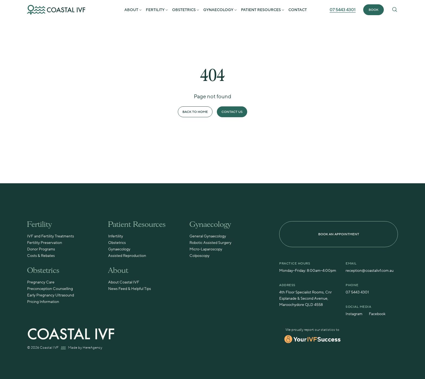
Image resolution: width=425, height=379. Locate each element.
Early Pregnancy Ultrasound (50, 295)
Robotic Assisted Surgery (210, 242)
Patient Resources (261, 10)
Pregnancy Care (40, 282)
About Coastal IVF (123, 282)
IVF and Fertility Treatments (50, 236)
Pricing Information (43, 301)
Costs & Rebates (41, 255)
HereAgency (92, 347)
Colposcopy (199, 255)
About (131, 10)
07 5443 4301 (343, 9)
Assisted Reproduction (127, 255)
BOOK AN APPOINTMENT (338, 234)
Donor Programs (41, 249)
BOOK (373, 10)
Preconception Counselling (50, 288)
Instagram (354, 314)
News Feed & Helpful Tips (129, 288)
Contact (297, 10)
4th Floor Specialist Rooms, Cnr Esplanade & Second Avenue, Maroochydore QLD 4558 (305, 298)
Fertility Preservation (44, 242)
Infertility (115, 236)
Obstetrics (184, 10)
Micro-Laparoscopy (205, 249)
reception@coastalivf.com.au (370, 270)
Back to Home (195, 112)
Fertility (155, 10)
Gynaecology (218, 10)
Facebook (377, 314)
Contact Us (232, 112)
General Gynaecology (207, 236)
